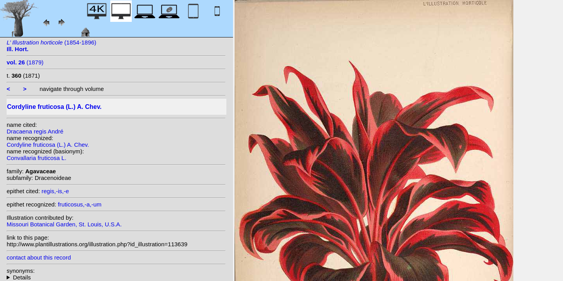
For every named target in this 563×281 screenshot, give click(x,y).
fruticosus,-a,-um (80, 204)
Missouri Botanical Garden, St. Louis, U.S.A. (64, 224)
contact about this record (39, 257)
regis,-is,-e (55, 191)
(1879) (25, 62)
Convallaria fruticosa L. (36, 158)
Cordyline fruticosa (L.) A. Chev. (48, 144)
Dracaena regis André (35, 131)
